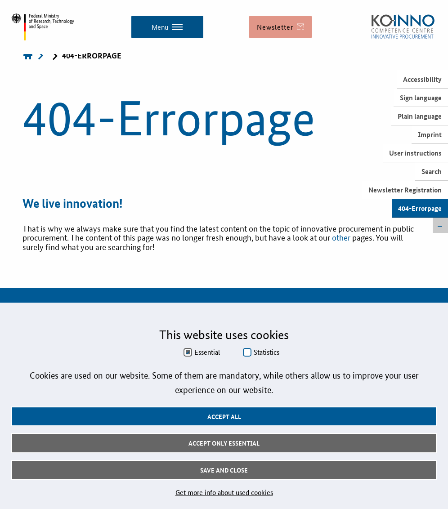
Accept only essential (224, 442)
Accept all (224, 416)
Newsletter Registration (405, 190)
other (342, 237)
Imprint (430, 134)
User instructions (415, 153)
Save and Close (224, 469)
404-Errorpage (420, 208)
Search (431, 171)
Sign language (421, 98)
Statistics (266, 352)
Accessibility (422, 79)
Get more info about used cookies (224, 492)
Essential (207, 352)
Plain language (420, 116)
